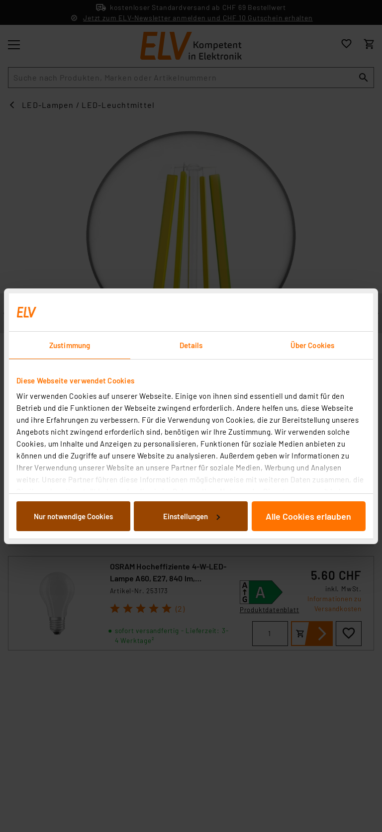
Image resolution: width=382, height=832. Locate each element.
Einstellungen (191, 516)
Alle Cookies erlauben (308, 516)
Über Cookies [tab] (312, 345)
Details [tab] (191, 345)
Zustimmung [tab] (69, 345)
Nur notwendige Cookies (73, 516)
